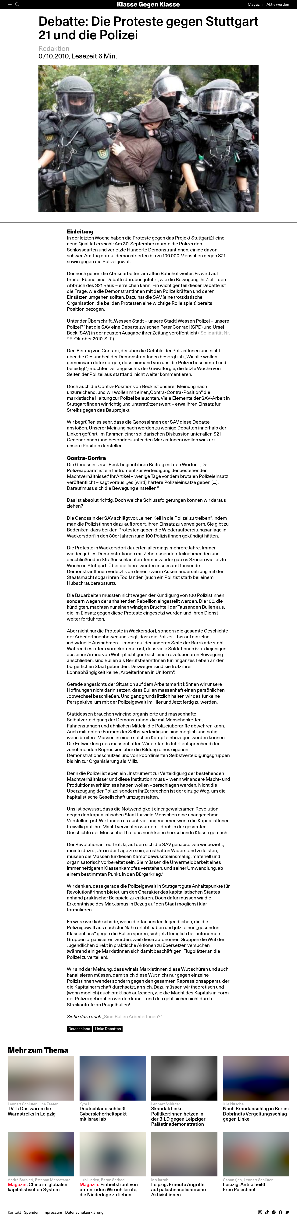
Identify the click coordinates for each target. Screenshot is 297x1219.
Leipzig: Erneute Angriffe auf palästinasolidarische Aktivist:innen (178, 1189)
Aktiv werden (278, 4)
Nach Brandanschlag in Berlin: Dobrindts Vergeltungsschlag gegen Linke (256, 1114)
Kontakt (14, 1212)
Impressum (52, 1212)
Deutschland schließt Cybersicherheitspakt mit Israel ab (103, 1114)
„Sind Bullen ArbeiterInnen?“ (132, 1016)
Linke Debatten (108, 1028)
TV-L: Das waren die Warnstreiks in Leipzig (32, 1111)
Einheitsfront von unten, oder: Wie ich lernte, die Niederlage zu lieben (109, 1189)
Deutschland (79, 1028)
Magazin (255, 4)
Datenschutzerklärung (84, 1212)
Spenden (32, 1212)
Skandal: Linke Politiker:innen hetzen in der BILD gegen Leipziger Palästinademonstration (178, 1116)
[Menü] (10, 4)
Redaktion (54, 48)
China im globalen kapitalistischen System (37, 1187)
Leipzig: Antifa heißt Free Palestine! (244, 1187)
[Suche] (17, 4)
